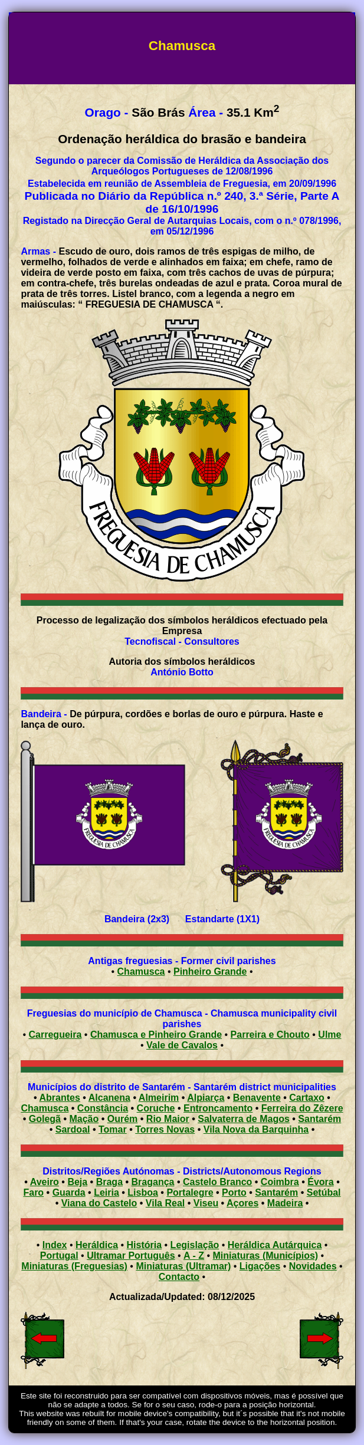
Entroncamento (217, 1108)
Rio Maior (167, 1119)
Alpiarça (205, 1098)
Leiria (106, 1192)
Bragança (153, 1182)
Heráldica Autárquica (275, 1245)
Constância (102, 1108)
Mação (84, 1119)
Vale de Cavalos (182, 1045)
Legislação (194, 1245)
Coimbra (280, 1182)
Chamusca (141, 971)
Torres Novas (165, 1129)
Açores (242, 1203)
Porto (234, 1192)
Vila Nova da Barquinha (256, 1129)
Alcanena (109, 1098)
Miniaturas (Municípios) (265, 1256)
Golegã (45, 1119)
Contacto (179, 1277)
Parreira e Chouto (270, 1035)
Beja (77, 1182)
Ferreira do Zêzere (302, 1108)
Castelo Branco (217, 1182)
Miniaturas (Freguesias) (74, 1266)
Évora (320, 1182)
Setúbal (324, 1192)
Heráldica (97, 1245)
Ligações (260, 1266)
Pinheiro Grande (210, 971)
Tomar (113, 1129)
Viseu (206, 1203)
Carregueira (55, 1035)
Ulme (329, 1035)
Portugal (59, 1256)
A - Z (193, 1256)
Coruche (156, 1108)
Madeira (285, 1203)
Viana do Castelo (99, 1203)
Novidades (313, 1266)
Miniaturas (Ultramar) (183, 1266)
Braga (109, 1182)
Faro (33, 1192)
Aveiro (44, 1182)
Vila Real (165, 1203)
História (144, 1245)
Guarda (69, 1192)
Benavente (257, 1098)
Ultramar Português (131, 1256)
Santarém (319, 1119)
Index (54, 1245)
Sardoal (72, 1129)
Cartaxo (306, 1098)
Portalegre (189, 1192)
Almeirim (159, 1098)
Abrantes (60, 1098)
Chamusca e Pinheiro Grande (156, 1035)
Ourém (122, 1119)
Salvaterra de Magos (244, 1119)
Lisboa (142, 1192)
